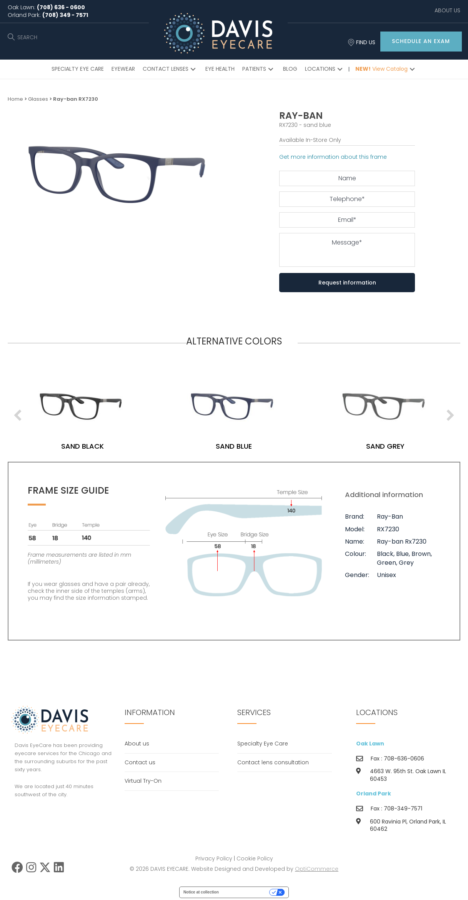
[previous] (18, 415)
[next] (450, 415)
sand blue (234, 446)
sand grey (385, 446)
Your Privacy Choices (246, 892)
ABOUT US (447, 10)
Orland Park (373, 793)
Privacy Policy (213, 858)
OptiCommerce (316, 869)
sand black (82, 446)
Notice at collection (201, 892)
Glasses (38, 99)
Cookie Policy (254, 858)
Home (15, 99)
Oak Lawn (370, 743)
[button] (421, 42)
